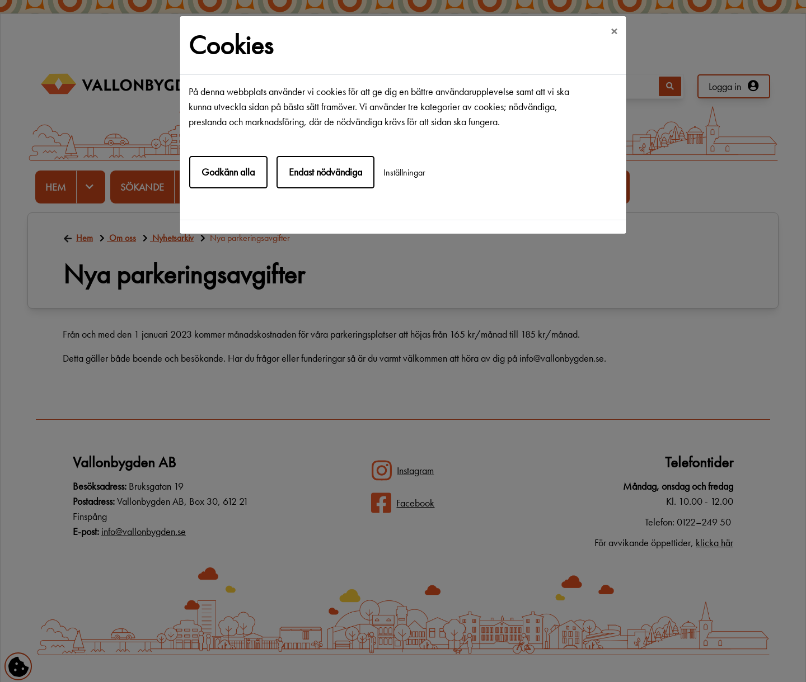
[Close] (614, 32)
